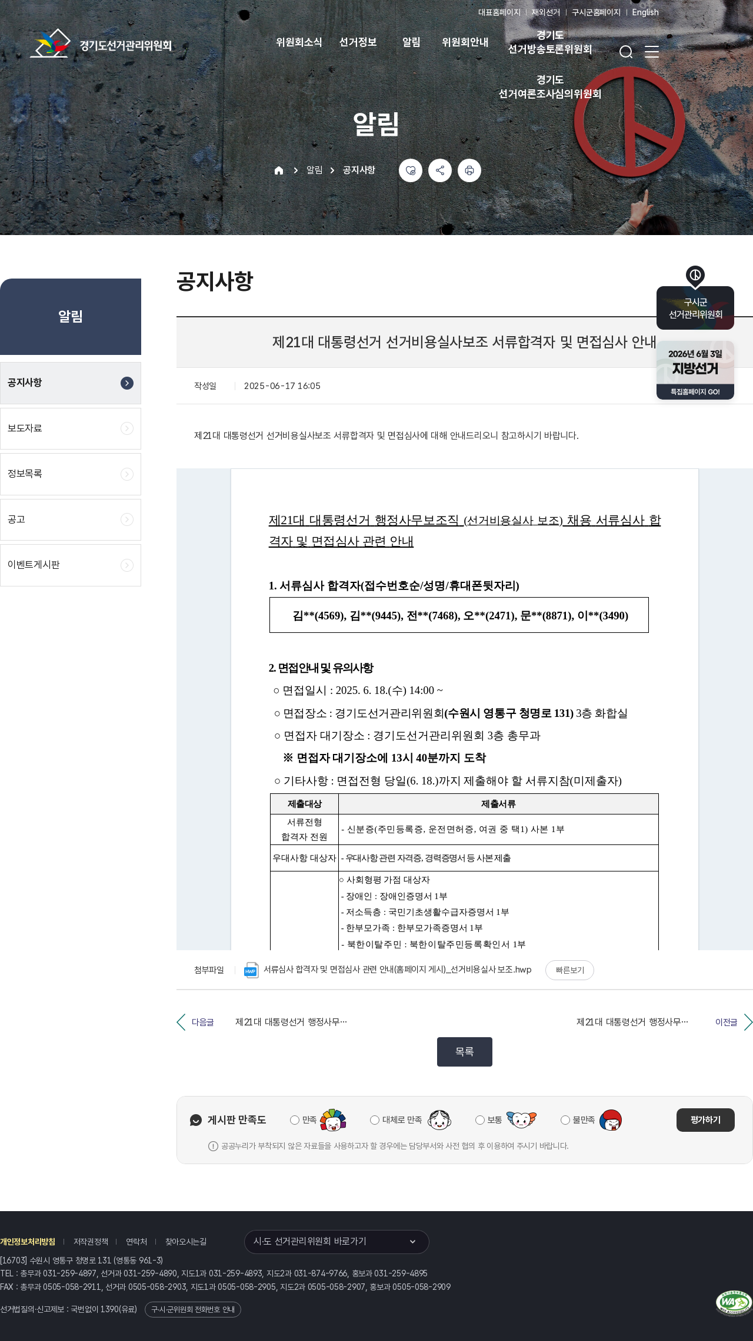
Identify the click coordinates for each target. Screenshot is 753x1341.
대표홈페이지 (499, 12)
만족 (309, 1120)
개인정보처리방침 (27, 1241)
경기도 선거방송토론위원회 (550, 42)
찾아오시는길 (185, 1241)
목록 (464, 1051)
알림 (411, 42)
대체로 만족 (402, 1120)
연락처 (136, 1241)
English (645, 12)
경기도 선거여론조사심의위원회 (550, 86)
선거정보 (357, 42)
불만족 (584, 1120)
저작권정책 (91, 1241)
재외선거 (545, 12)
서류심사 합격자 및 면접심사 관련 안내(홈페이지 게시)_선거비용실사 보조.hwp (388, 970)
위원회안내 (465, 42)
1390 (110, 1309)
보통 (495, 1120)
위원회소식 (299, 42)
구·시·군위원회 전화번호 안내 (193, 1309)
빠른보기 (570, 970)
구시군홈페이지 (596, 12)
